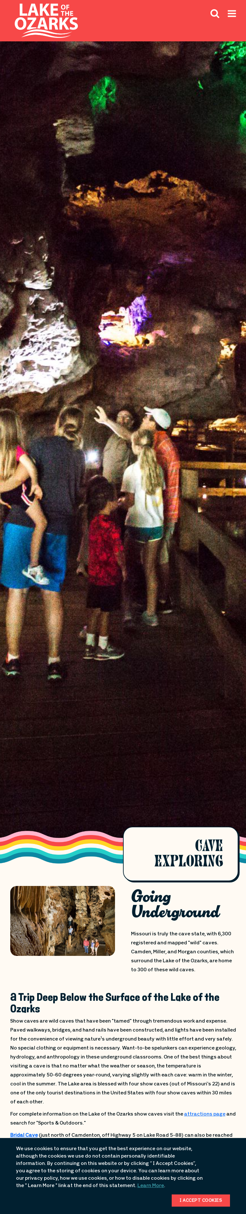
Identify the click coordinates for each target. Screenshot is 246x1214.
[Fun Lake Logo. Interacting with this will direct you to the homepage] (46, 20)
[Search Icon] (215, 13)
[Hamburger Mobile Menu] (232, 28)
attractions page (205, 1114)
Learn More (150, 1185)
